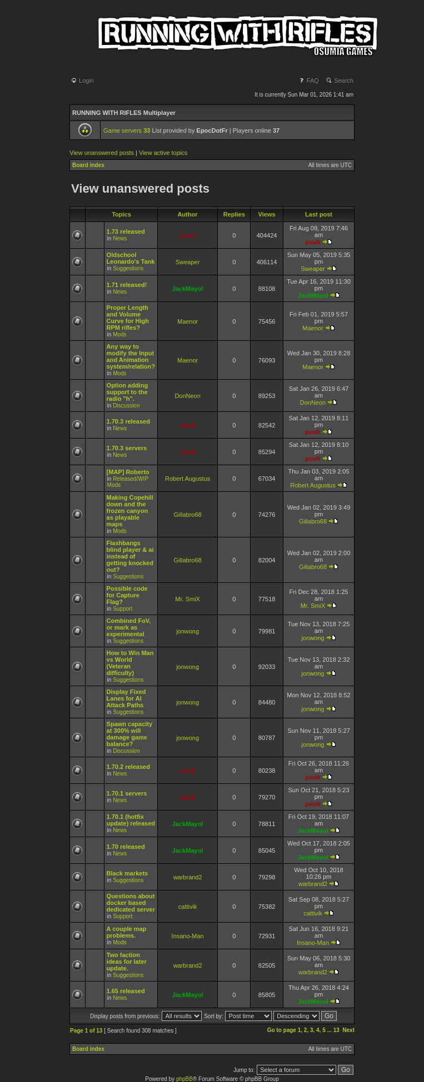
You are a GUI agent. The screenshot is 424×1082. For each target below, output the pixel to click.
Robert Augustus (187, 478)
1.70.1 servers (127, 793)
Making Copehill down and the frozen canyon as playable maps (130, 510)
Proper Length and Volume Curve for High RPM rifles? (128, 317)
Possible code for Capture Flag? (127, 595)
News (120, 238)
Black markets (127, 873)
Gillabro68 (188, 514)
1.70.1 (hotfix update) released (131, 820)
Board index (88, 165)
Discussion (126, 405)
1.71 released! (127, 284)
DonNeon (187, 395)
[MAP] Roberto (128, 472)
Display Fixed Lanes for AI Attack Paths (126, 698)
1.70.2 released (128, 766)
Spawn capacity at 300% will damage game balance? (130, 734)
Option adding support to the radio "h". (127, 392)
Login (82, 80)
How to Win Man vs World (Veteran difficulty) (130, 663)
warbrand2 (187, 877)
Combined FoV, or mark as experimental (129, 627)
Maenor (187, 321)
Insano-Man (188, 936)
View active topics (163, 152)
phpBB (184, 1079)
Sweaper (187, 262)
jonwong (187, 631)
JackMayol (187, 288)
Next (348, 1030)
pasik (188, 235)
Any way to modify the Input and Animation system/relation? (131, 356)
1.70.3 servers (127, 448)
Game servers (126, 130)
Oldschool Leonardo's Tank (131, 258)
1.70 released (126, 846)
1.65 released (126, 991)
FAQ (308, 80)
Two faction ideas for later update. (127, 962)
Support (122, 609)
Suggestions (128, 268)
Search (339, 80)
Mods (119, 334)
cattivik (187, 906)
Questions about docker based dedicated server (131, 903)
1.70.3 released (128, 421)
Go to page (281, 1030)
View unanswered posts (101, 152)
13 (336, 1030)
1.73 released (126, 231)
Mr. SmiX (187, 599)
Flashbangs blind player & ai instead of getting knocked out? (130, 556)
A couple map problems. (127, 932)
